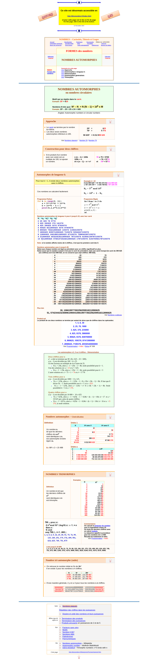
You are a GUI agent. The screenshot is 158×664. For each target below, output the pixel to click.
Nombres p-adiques (115, 315)
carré (51, 127)
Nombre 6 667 (68, 632)
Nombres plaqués (71, 140)
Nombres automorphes (72, 643)
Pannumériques (69, 639)
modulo (94, 531)
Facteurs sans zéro (70, 628)
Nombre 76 (93, 140)
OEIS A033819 (68, 648)
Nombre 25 (83, 140)
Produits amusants (69, 623)
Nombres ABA (68, 634)
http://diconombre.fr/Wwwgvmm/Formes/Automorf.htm (85, 652)
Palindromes (67, 636)
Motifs (65, 630)
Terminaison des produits (72, 618)
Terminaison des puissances (73, 621)
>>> (62, 70)
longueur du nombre (102, 526)
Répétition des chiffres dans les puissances (77, 610)
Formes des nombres (51, 72)
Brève (87, 346)
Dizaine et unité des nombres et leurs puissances (82, 614)
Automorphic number (71, 645)
